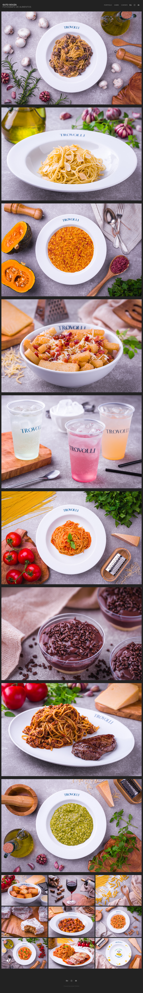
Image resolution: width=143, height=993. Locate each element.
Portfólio (108, 5)
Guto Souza (10, 4)
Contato (124, 5)
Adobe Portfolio (75, 986)
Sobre (116, 5)
